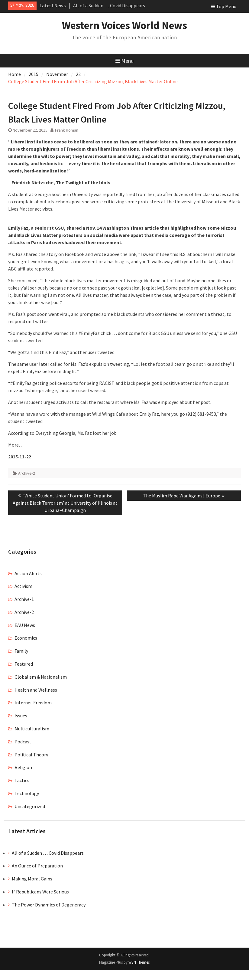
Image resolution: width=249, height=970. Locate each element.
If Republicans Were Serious (40, 892)
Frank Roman (66, 130)
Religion (23, 767)
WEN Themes (139, 962)
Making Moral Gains (32, 879)
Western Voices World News (124, 25)
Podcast (23, 742)
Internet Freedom (33, 703)
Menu (124, 60)
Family (21, 651)
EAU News (25, 625)
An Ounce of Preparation (37, 866)
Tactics (22, 780)
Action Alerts (28, 573)
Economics (26, 638)
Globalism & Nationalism (41, 677)
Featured (24, 664)
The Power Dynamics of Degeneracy (49, 905)
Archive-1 (24, 599)
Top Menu (223, 6)
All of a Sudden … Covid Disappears (109, 5)
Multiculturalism (32, 729)
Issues (21, 716)
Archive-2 (26, 473)
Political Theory (31, 755)
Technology (27, 793)
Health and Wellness (36, 690)
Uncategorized (30, 806)
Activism (23, 586)
